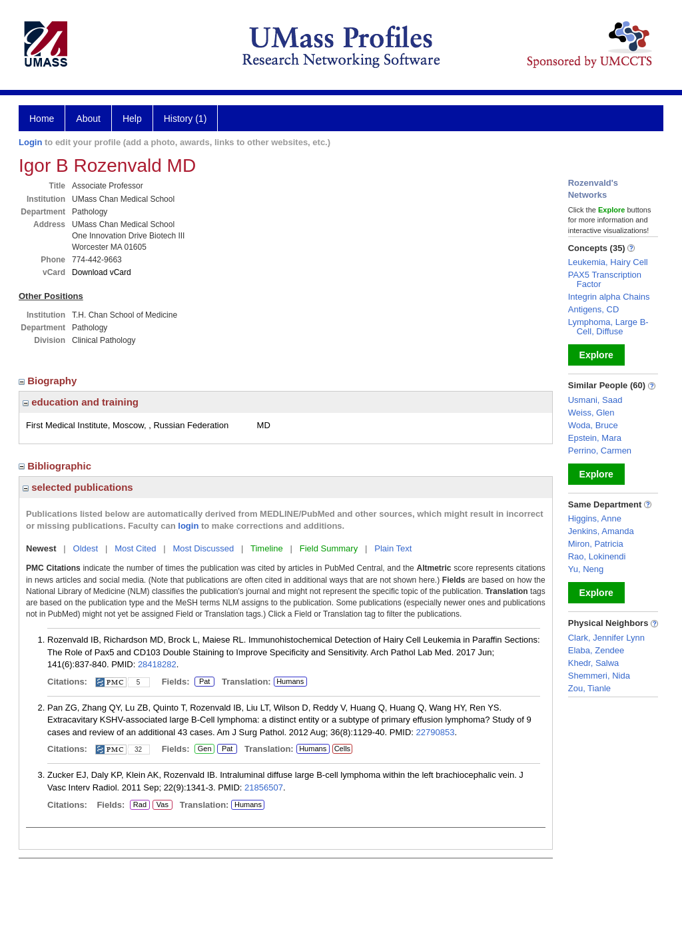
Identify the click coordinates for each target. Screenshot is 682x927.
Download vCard (101, 272)
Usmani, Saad (595, 400)
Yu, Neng (586, 569)
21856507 (263, 787)
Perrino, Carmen (599, 451)
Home (41, 118)
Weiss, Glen (591, 413)
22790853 (435, 732)
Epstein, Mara (594, 438)
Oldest (86, 548)
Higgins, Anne (594, 518)
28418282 (157, 664)
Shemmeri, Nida (599, 676)
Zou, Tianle (589, 688)
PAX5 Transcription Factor (604, 279)
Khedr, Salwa (593, 663)
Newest (41, 548)
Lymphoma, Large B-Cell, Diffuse (608, 326)
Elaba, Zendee (596, 650)
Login (30, 142)
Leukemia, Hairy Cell (608, 262)
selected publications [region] (78, 487)
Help (132, 118)
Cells (342, 749)
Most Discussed (203, 548)
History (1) (185, 118)
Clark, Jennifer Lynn (606, 638)
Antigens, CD (593, 309)
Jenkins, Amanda (601, 531)
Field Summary (329, 548)
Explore (596, 355)
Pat (202, 682)
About (88, 118)
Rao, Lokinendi (597, 556)
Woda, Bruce (593, 425)
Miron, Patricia (595, 544)
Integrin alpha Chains (609, 297)
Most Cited (135, 548)
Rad (138, 805)
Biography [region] (49, 380)
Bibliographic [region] (56, 465)
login (188, 526)
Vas (162, 805)
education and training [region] (81, 402)
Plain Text (393, 548)
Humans (290, 681)
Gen (204, 749)
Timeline (266, 548)
